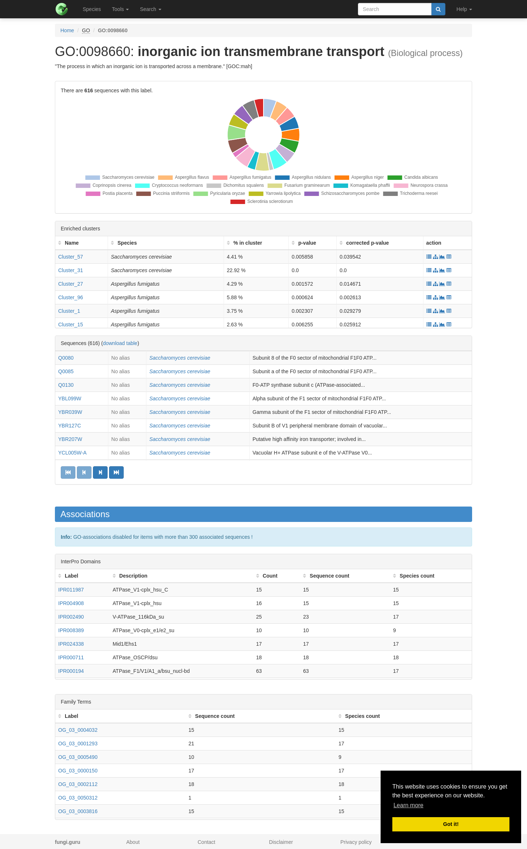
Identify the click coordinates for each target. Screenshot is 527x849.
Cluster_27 (70, 284)
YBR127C (69, 426)
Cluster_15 (70, 324)
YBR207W (70, 439)
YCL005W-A (72, 453)
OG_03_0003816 (77, 811)
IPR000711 (71, 657)
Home (67, 30)
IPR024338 (71, 644)
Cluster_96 (70, 297)
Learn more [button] (408, 805)
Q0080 (66, 358)
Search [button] (150, 9)
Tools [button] (120, 9)
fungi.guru (67, 842)
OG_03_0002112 (77, 784)
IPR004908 (71, 603)
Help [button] (464, 9)
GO (86, 30)
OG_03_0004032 (77, 730)
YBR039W (70, 412)
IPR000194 (71, 671)
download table (120, 343)
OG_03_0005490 (77, 757)
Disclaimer (281, 842)
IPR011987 (71, 590)
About (133, 842)
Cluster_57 (70, 257)
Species (92, 9)
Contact (206, 842)
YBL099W (69, 398)
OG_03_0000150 (77, 771)
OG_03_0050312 (77, 798)
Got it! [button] (451, 824)
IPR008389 (71, 630)
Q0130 (66, 385)
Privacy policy (356, 842)
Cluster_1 (69, 311)
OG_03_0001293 (77, 743)
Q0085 (66, 371)
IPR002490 (71, 617)
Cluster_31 (70, 270)
